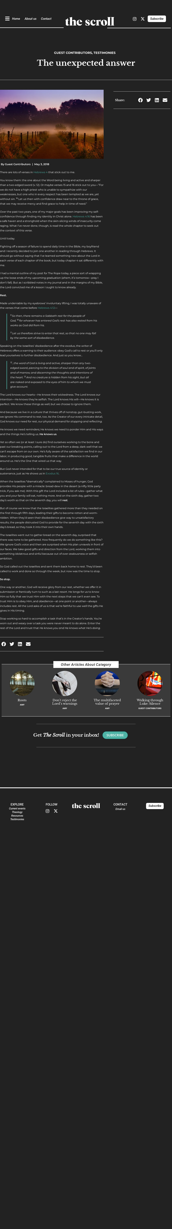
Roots (22, 700)
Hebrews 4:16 (81, 216)
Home (16, 19)
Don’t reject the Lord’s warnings (64, 701)
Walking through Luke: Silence (150, 701)
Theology (17, 812)
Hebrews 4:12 (46, 307)
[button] (3, 644)
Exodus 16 (52, 473)
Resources (17, 815)
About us (30, 19)
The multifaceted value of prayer (107, 701)
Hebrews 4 (40, 172)
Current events (17, 808)
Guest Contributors (73, 53)
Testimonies (105, 53)
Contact (46, 19)
